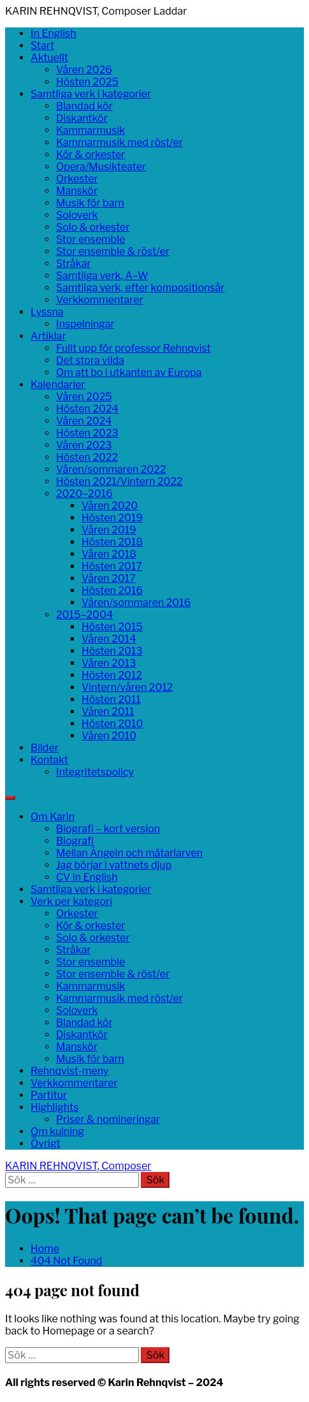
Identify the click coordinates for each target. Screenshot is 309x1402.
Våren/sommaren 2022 (111, 469)
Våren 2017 (109, 578)
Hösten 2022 (87, 457)
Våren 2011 (108, 711)
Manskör (76, 191)
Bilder (45, 748)
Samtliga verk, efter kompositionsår (140, 288)
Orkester (77, 179)
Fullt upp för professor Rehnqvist (133, 348)
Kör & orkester (90, 154)
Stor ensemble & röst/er (112, 251)
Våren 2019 (109, 530)
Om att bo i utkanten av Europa (128, 372)
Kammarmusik (90, 130)
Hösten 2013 (112, 651)
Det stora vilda (90, 360)
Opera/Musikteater (101, 167)
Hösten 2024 (87, 409)
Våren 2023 (84, 445)
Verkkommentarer (99, 300)
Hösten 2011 (111, 699)
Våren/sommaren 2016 (136, 602)
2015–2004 (84, 615)
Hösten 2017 (112, 566)
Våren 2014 (109, 639)
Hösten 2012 (112, 675)
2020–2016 (84, 494)
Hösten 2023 (87, 433)
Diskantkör (82, 118)
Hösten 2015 (112, 627)
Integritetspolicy (95, 772)
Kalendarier (58, 385)
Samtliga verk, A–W (102, 276)
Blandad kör (84, 106)
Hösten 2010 (112, 724)
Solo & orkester (93, 227)
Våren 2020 (110, 506)
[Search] (10, 798)
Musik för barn (90, 203)
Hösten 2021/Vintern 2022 (119, 481)
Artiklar (48, 336)
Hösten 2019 (112, 518)
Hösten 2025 (87, 82)
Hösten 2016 (112, 590)
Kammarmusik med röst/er (119, 142)
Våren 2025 (84, 397)
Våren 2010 (109, 736)
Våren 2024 (84, 421)
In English (53, 33)
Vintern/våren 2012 (127, 687)
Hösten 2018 (112, 542)
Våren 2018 (109, 554)
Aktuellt (49, 58)
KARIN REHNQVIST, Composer (78, 1166)
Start (42, 46)
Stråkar (73, 263)
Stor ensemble (90, 239)
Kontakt (49, 760)
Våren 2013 (109, 663)
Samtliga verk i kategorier (91, 94)
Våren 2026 (84, 70)
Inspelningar (85, 324)
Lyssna (47, 312)
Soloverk (77, 215)
